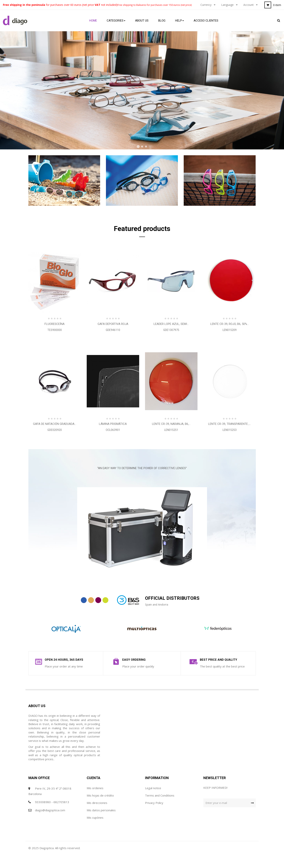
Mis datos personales (101, 810)
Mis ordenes (95, 788)
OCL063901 (113, 429)
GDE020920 (54, 429)
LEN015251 (171, 429)
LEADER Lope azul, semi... (171, 324)
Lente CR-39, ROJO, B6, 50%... (229, 324)
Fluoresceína (55, 324)
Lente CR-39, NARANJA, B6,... (171, 424)
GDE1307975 (171, 330)
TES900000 (54, 330)
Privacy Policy (154, 803)
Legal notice (153, 788)
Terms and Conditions (159, 795)
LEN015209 (230, 330)
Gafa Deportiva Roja (113, 324)
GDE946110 (113, 330)
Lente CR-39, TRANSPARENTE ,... (229, 424)
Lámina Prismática (113, 424)
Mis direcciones (97, 803)
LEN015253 (230, 429)
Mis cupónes (95, 817)
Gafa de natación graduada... (54, 424)
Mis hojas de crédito (100, 795)
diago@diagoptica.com (50, 810)
